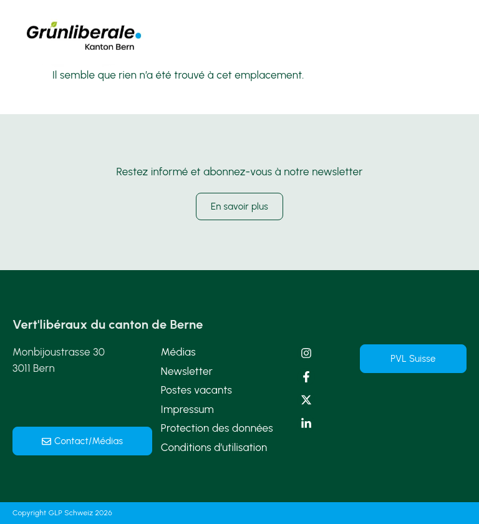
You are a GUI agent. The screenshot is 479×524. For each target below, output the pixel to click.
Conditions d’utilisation (214, 447)
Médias (178, 352)
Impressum (187, 409)
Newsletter (187, 371)
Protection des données (217, 428)
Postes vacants (196, 390)
